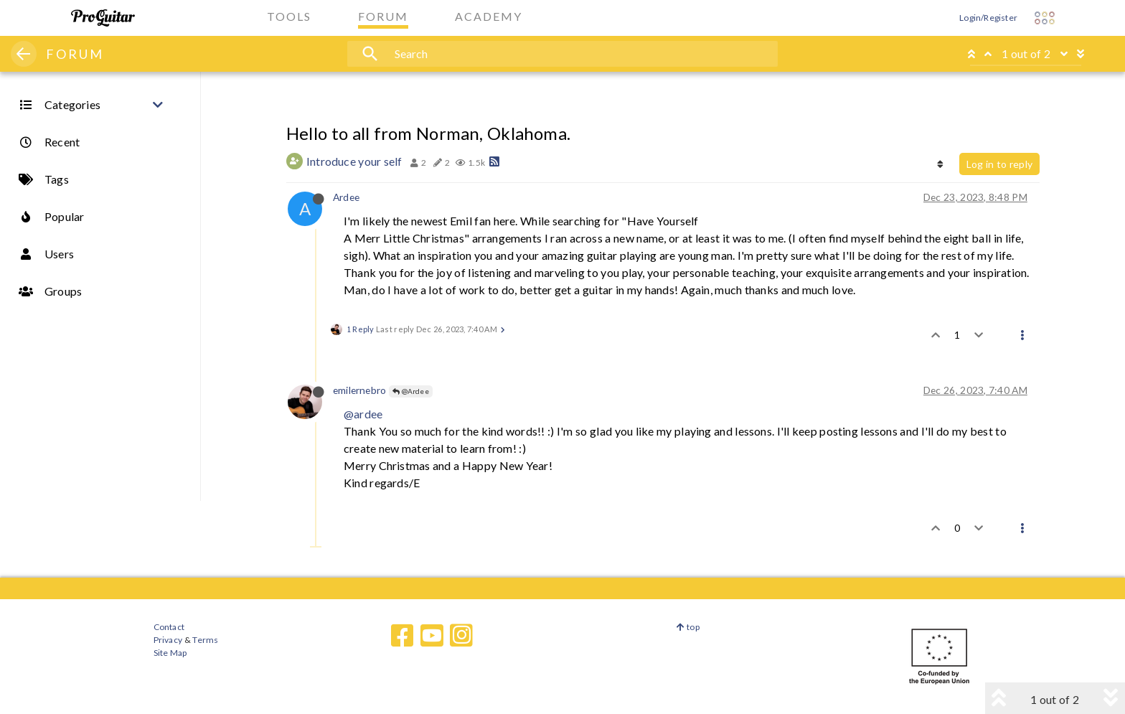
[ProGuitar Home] (103, 18)
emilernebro (359, 390)
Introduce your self (354, 161)
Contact (169, 626)
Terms (205, 639)
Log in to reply (999, 164)
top (688, 626)
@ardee (363, 414)
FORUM (75, 54)
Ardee (346, 197)
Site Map (170, 652)
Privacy (168, 639)
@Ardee (410, 391)
